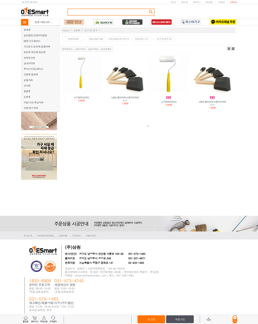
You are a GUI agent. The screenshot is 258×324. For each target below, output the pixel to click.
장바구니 (196, 2)
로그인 (173, 2)
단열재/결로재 (31, 74)
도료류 (27, 97)
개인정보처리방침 (45, 235)
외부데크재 (29, 57)
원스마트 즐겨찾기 (30, 2)
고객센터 (221, 2)
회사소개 (28, 235)
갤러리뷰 (233, 49)
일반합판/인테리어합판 (35, 35)
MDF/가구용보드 (32, 41)
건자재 (27, 85)
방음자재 (28, 80)
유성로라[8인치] (168, 102)
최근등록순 (106, 49)
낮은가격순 (80, 49)
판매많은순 (67, 49)
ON (235, 319)
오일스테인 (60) (96, 38)
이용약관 (63, 235)
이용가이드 (91, 235)
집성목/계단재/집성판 (35, 52)
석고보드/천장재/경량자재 (37, 46)
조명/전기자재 (31, 108)
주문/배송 (209, 2)
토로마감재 (73, 38)
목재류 (27, 29)
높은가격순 (93, 49)
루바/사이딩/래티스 (33, 69)
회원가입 (184, 2)
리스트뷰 (229, 49)
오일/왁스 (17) (141, 38)
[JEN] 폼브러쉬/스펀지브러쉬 (125, 97)
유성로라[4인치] (81, 97)
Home (66, 30)
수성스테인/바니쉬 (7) (118, 38)
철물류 (27, 91)
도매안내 (233, 2)
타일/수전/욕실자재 (33, 102)
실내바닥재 (29, 63)
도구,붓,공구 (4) (164, 38)
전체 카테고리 (43, 22)
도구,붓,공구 (90, 30)
